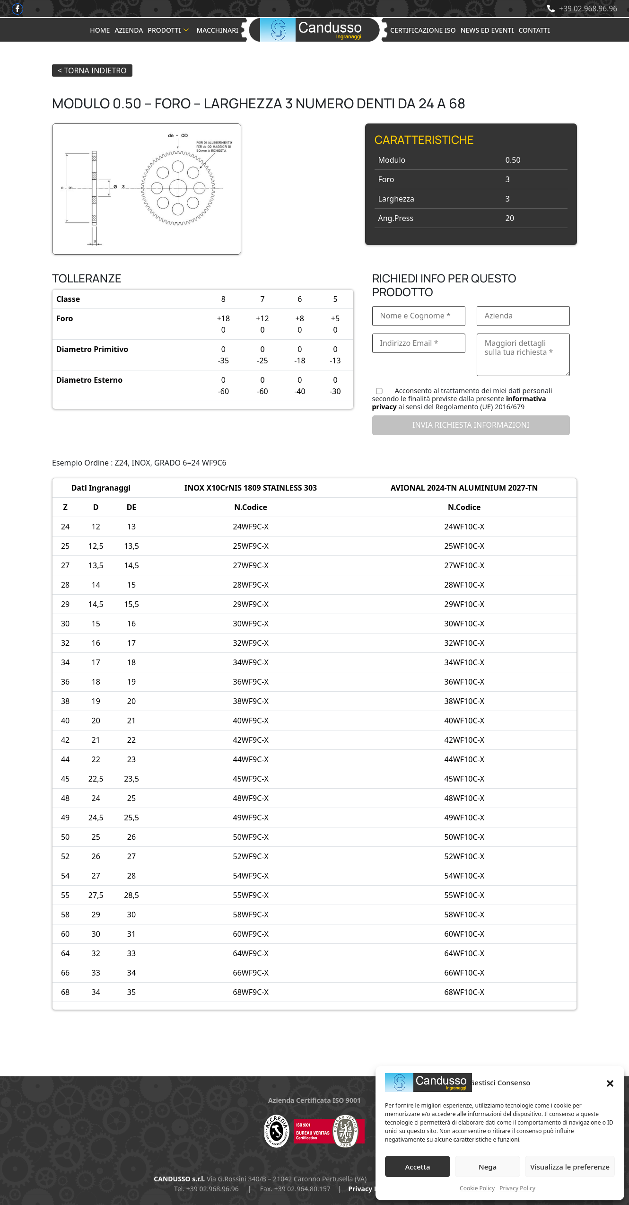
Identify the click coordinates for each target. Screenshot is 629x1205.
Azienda (128, 30)
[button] (610, 1082)
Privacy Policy (517, 1188)
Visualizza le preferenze (570, 1166)
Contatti (534, 30)
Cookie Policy (477, 1188)
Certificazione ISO (423, 30)
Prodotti (168, 30)
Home (100, 30)
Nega (488, 1166)
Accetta (417, 1166)
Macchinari (217, 30)
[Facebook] (18, 9)
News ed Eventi (487, 30)
